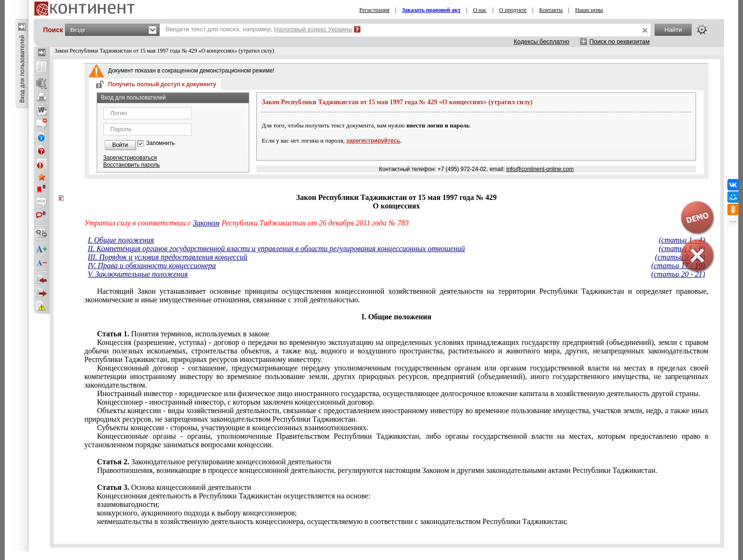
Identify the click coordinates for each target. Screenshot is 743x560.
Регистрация (374, 10)
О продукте (512, 10)
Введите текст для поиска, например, (259, 29)
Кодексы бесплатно (542, 41)
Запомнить (160, 143)
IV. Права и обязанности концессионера (152, 266)
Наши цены (589, 10)
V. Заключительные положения (138, 274)
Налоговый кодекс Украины (313, 29)
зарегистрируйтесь (373, 140)
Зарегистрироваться (130, 157)
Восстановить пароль (131, 165)
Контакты (551, 10)
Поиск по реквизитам (619, 41)
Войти (120, 145)
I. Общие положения (121, 240)
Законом (206, 223)
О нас (480, 10)
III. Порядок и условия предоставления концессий (167, 257)
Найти (673, 29)
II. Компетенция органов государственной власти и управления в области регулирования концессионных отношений (276, 248)
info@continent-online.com (540, 169)
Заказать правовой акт (431, 10)
